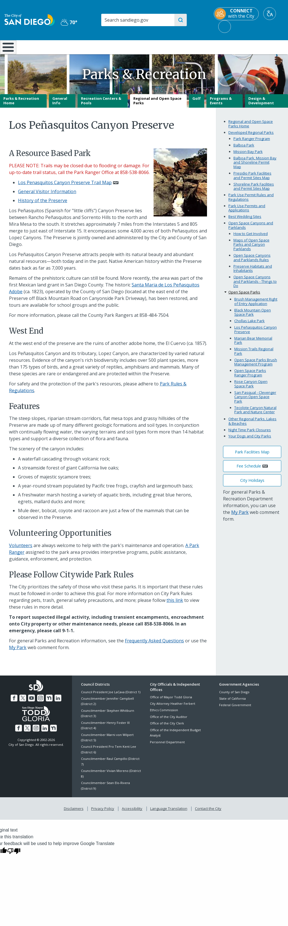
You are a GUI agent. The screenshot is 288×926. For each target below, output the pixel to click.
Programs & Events (221, 105)
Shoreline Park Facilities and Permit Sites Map (253, 190)
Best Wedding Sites (244, 220)
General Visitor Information (47, 195)
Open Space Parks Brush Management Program (255, 366)
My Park (17, 652)
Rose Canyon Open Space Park (250, 387)
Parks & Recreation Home (21, 105)
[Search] (137, 20)
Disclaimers (75, 811)
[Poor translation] (14, 853)
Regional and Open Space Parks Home (250, 128)
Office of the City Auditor (168, 721)
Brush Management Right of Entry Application (255, 305)
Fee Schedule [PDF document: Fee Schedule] (249, 470)
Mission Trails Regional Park (253, 355)
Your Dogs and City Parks (249, 440)
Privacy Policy (103, 811)
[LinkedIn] (56, 701)
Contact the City (207, 811)
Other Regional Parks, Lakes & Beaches (252, 425)
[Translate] (269, 13)
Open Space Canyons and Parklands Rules (252, 261)
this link (174, 604)
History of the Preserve (42, 204)
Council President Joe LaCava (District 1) (110, 696)
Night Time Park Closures (249, 433)
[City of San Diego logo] (29, 19)
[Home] (7, 49)
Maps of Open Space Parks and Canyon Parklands (251, 248)
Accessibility (132, 811)
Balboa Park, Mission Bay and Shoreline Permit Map (254, 166)
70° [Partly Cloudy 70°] (69, 22)
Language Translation (168, 811)
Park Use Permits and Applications (246, 212)
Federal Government (235, 709)
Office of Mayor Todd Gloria (171, 701)
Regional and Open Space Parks (157, 105)
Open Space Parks (244, 296)
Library (168, 46)
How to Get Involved (250, 237)
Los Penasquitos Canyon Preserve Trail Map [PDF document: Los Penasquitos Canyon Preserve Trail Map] (65, 186)
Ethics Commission (164, 714)
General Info (59, 105)
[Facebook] (15, 701)
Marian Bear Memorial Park (253, 344)
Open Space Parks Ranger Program (250, 377)
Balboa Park (243, 149)
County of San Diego (234, 696)
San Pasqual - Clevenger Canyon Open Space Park (255, 401)
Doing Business (124, 46)
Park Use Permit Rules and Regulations (251, 201)
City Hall (264, 46)
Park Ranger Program (251, 142)
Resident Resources (82, 46)
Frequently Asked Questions (154, 645)
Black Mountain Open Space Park (252, 316)
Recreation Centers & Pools (101, 105)
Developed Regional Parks (251, 136)
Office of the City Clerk (167, 727)
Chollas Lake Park (249, 325)
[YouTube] (31, 701)
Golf (196, 102)
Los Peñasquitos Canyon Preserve (255, 333)
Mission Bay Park (248, 155)
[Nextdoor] (48, 701)
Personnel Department (167, 746)
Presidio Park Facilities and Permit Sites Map (252, 179)
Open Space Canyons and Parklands (250, 229)
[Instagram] (40, 701)
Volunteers (20, 549)
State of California (232, 702)
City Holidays (252, 484)
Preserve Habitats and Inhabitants (252, 272)
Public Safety (216, 46)
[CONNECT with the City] (236, 13)
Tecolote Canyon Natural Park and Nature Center (255, 414)
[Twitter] (23, 701)
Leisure (37, 46)
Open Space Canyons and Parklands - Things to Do (255, 285)
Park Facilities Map (252, 456)
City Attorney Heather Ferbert (172, 707)
